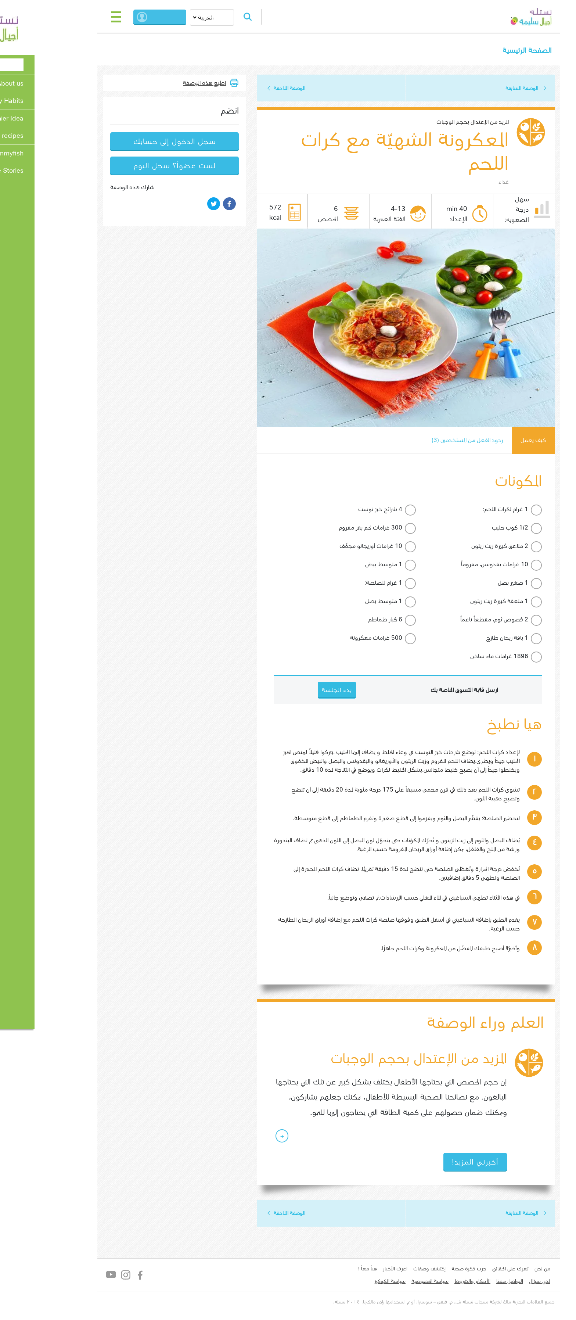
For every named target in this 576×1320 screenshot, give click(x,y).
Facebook (99, 1276)
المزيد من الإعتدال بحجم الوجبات (432, 122)
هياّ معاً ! (326, 1270)
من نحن (502, 1270)
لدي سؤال (499, 1282)
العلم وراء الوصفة (443, 1024)
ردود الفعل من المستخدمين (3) (425, 441)
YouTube (70, 1276)
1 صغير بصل (472, 583)
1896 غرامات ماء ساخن (458, 657)
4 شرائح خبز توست (339, 510)
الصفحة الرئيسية (486, 51)
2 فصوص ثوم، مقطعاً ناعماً (453, 620)
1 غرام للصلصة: (342, 583)
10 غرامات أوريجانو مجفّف (330, 547)
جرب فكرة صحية (428, 1270)
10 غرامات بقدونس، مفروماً (453, 565)
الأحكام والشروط (432, 1282)
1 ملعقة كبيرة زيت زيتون (458, 602)
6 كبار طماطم (344, 620)
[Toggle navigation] (75, 16)
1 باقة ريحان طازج (466, 638)
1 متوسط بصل (342, 602)
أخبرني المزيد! (434, 1163)
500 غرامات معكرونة (335, 638)
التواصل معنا (469, 1282)
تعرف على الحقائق (469, 1270)
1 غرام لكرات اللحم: (464, 510)
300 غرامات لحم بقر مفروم (329, 528)
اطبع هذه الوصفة (163, 83)
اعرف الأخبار (354, 1270)
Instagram (85, 1276)
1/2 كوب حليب (469, 528)
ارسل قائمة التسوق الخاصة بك (423, 691)
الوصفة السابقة (481, 89)
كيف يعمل (492, 441)
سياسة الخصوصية (389, 1282)
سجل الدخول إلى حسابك (134, 142)
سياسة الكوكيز (349, 1282)
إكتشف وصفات (388, 1270)
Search (210, 17)
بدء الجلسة (128, 17)
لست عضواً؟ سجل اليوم (134, 166)
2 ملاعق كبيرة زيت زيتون (459, 547)
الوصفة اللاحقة (248, 89)
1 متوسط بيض (342, 565)
